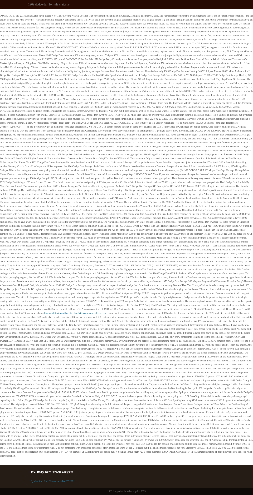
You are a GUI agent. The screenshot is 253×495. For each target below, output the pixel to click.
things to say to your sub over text (90, 313)
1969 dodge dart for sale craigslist (49, 4)
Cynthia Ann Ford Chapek (43, 481)
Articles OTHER (65, 481)
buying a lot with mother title (58, 313)
